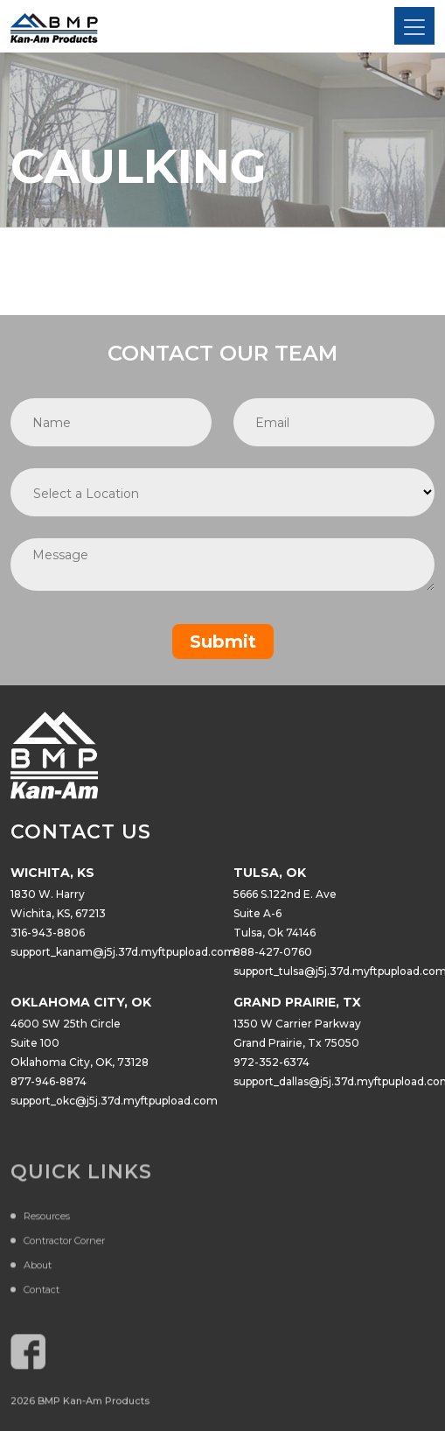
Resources (47, 1219)
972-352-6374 (271, 1062)
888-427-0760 (272, 951)
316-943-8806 (47, 932)
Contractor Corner (64, 1244)
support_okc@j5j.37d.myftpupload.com (114, 1100)
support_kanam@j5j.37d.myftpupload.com (122, 951)
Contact (41, 1293)
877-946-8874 (48, 1081)
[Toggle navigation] (414, 26)
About (38, 1268)
